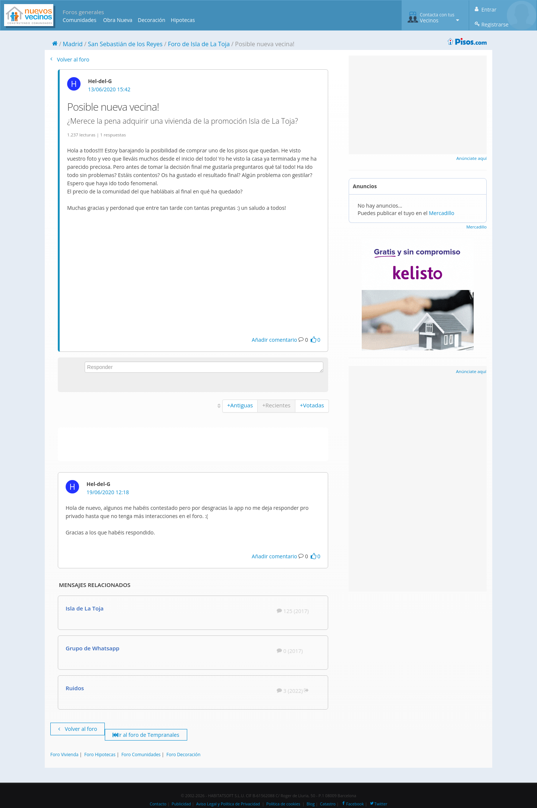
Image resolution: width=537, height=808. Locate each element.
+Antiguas (240, 405)
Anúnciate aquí (471, 158)
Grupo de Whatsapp (92, 648)
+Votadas (312, 405)
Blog (311, 804)
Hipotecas (183, 19)
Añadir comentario (274, 339)
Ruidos (75, 688)
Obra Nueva (117, 19)
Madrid (72, 44)
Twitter (378, 804)
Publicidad (181, 804)
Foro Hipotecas (99, 754)
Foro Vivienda (64, 754)
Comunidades (79, 19)
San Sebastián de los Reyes (125, 44)
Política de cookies (283, 804)
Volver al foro (69, 59)
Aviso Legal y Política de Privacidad (228, 804)
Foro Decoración (183, 754)
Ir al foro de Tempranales (146, 734)
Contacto (158, 804)
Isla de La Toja (85, 608)
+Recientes (276, 405)
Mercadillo (441, 213)
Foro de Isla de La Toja (199, 44)
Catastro (328, 804)
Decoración (151, 19)
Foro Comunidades (140, 754)
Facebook (352, 804)
